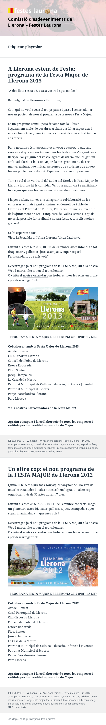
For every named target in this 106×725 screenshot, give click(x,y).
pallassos (13, 703)
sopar (45, 451)
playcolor (13, 451)
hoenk (33, 440)
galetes (51, 719)
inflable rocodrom (66, 448)
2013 (87, 440)
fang (94, 444)
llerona (81, 448)
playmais (24, 451)
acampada (14, 444)
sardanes (58, 703)
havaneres (49, 448)
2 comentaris (19, 707)
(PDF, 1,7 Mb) (53, 313)
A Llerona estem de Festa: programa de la (48, 74)
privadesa (39, 719)
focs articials (28, 448)
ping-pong (91, 448)
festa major (14, 448)
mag (92, 700)
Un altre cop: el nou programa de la (51, 471)
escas (76, 444)
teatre (59, 451)
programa (35, 451)
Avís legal (13, 719)
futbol (39, 448)
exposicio (86, 444)
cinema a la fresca (52, 444)
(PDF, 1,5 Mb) (53, 570)
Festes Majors (71, 440)
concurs (67, 444)
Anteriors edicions (53, 440)
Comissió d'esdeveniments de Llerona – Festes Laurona (40, 22)
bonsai (37, 444)
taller (51, 451)
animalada (26, 444)
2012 (87, 693)
